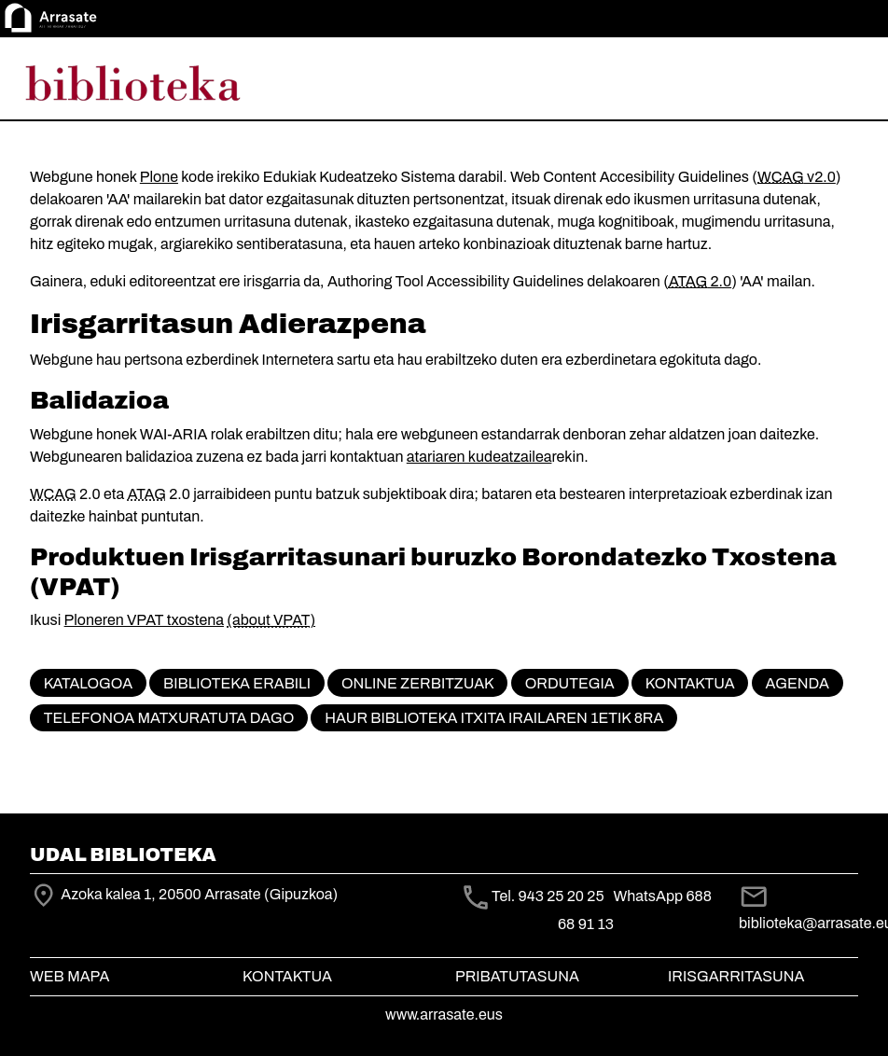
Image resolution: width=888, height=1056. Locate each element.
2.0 (700, 281)
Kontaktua (690, 683)
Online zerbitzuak (417, 683)
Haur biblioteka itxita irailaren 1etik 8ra (494, 718)
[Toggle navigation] (847, 82)
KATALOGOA (88, 683)
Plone (159, 177)
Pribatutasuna (517, 976)
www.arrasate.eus (444, 1014)
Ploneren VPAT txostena (144, 620)
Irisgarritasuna (736, 976)
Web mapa (69, 976)
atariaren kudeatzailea (479, 457)
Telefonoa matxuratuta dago (169, 718)
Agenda (798, 683)
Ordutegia (570, 683)
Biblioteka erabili (237, 683)
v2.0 (796, 177)
